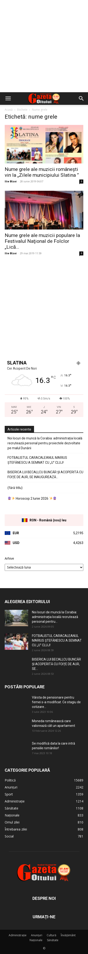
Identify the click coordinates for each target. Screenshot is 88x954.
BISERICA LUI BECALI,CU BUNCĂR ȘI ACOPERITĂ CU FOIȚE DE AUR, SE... (56, 664)
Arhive (9, 558)
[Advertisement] (44, 46)
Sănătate (52, 940)
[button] (7, 98)
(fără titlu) (15, 488)
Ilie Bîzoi (11, 181)
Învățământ (68, 935)
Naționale (36, 940)
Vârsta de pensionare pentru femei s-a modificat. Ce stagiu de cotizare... (56, 702)
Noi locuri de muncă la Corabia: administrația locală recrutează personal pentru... (55, 616)
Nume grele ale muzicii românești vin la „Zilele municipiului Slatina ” (42, 172)
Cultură (51, 935)
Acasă (9, 110)
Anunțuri (36, 935)
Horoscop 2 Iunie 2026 (32, 498)
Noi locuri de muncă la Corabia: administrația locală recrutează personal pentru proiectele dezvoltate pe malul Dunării (45, 443)
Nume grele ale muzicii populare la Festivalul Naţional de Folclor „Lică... (42, 241)
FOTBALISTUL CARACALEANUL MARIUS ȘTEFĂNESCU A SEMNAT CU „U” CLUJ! (37, 460)
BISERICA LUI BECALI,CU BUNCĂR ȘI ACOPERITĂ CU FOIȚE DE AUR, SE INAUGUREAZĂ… (45, 474)
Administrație (18, 935)
